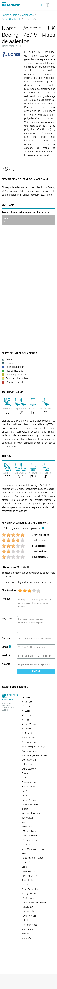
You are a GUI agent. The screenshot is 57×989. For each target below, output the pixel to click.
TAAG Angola (28, 898)
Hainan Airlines (29, 800)
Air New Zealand (29, 724)
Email (6, 646)
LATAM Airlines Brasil (31, 835)
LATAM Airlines (29, 831)
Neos (24, 853)
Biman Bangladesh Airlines (34, 755)
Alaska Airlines (28, 737)
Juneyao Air (27, 818)
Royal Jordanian (29, 880)
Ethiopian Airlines (30, 782)
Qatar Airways (28, 871)
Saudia (25, 884)
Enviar (36, 671)
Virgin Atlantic (28, 929)
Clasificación (9, 590)
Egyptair (26, 773)
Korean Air (27, 826)
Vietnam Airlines (29, 925)
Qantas (25, 867)
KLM (24, 822)
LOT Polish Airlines (30, 840)
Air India (25, 720)
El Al (24, 777)
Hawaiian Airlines (30, 804)
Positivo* (7, 598)
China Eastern (28, 764)
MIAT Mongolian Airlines (33, 849)
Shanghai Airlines (30, 893)
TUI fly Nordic (28, 911)
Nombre (6, 638)
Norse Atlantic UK (11, 19)
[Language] (45, 5)
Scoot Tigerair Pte (30, 889)
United (25, 920)
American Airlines (30, 742)
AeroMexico (27, 697)
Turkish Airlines (29, 916)
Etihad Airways (29, 786)
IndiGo (25, 809)
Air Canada (27, 702)
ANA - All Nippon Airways (33, 746)
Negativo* (7, 618)
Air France (26, 715)
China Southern (29, 769)
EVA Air (25, 791)
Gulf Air (25, 795)
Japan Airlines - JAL (31, 813)
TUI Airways (27, 907)
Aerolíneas (28, 15)
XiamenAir (26, 938)
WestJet (26, 933)
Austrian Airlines (29, 751)
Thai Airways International (34, 902)
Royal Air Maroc (29, 876)
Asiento (6, 663)
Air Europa (27, 711)
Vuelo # (6, 655)
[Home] (11, 4)
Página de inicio (10, 15)
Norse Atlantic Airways (32, 858)
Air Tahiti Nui (28, 733)
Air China (26, 706)
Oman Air (26, 862)
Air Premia (26, 728)
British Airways (29, 760)
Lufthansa (26, 844)
